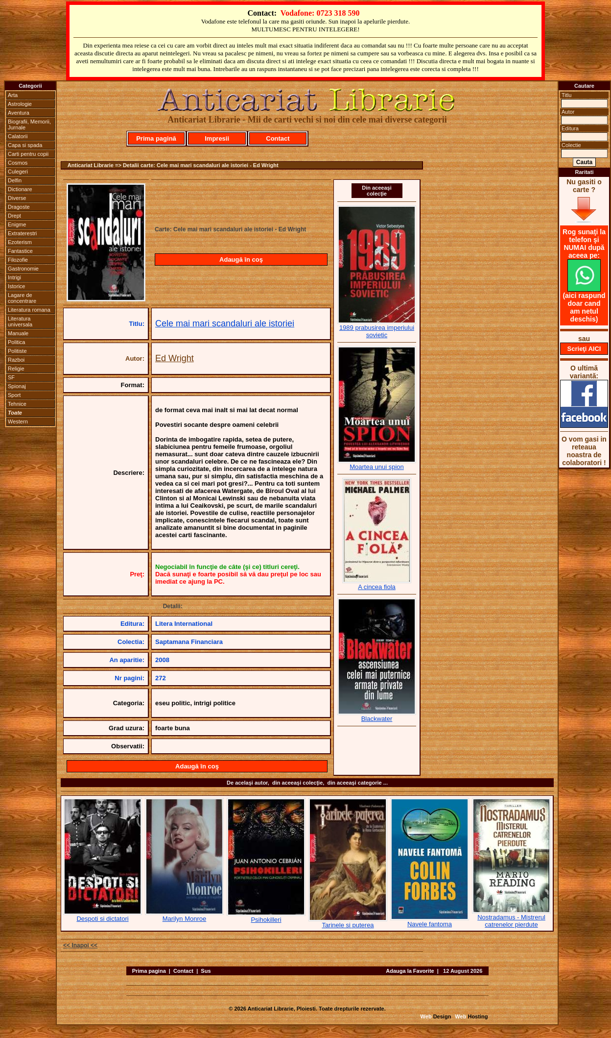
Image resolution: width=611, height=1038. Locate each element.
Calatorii (17, 136)
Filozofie (18, 260)
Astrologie (20, 104)
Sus (206, 971)
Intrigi (14, 277)
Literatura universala (20, 321)
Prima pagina (149, 971)
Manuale (18, 333)
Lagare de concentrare (22, 298)
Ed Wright (174, 358)
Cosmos (17, 163)
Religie (16, 368)
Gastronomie (23, 269)
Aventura (18, 113)
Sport (14, 395)
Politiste (17, 351)
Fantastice (20, 251)
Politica (16, 342)
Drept (14, 216)
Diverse (17, 198)
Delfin (15, 180)
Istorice (16, 286)
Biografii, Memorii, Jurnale (29, 124)
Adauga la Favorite (410, 971)
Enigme (17, 224)
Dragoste (19, 207)
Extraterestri (22, 233)
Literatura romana (29, 310)
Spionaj (17, 386)
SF (11, 377)
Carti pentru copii (28, 154)
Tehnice (17, 404)
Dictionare (20, 189)
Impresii (217, 138)
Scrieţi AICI (584, 348)
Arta (13, 95)
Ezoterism (20, 242)
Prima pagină (156, 138)
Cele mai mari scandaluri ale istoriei (224, 323)
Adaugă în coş (241, 259)
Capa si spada (25, 145)
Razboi (16, 360)
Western (18, 421)
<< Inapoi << (80, 945)
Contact (277, 138)
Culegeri (18, 171)
